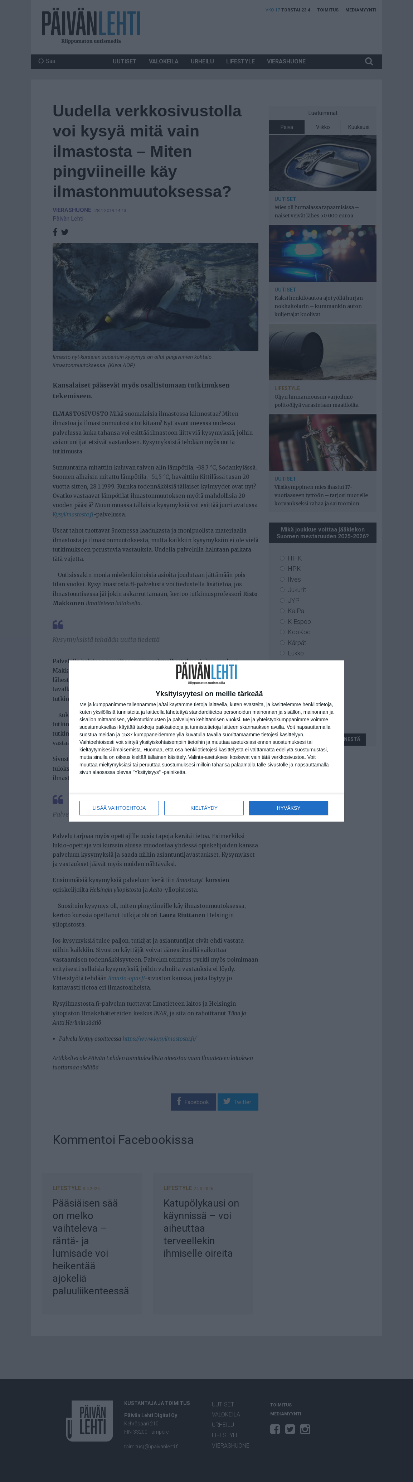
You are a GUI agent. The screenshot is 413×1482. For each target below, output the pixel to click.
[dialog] (206, 741)
